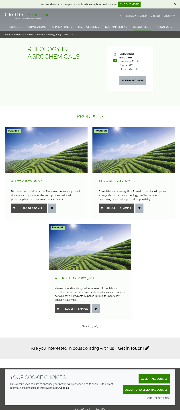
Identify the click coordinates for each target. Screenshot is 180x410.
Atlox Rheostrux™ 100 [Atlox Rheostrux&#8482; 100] (29, 181)
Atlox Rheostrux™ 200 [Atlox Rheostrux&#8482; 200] (117, 181)
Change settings (158, 398)
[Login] (52, 208)
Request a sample (28, 208)
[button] (14, 27)
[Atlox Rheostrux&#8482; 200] (133, 150)
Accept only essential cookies (146, 389)
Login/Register (133, 80)
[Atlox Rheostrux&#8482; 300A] (90, 247)
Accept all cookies (154, 378)
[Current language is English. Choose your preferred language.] (169, 16)
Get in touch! (131, 348)
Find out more (129, 4)
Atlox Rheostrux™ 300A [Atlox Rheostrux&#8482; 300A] (75, 278)
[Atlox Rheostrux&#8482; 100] (46, 150)
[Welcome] (28, 15)
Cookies (64, 387)
